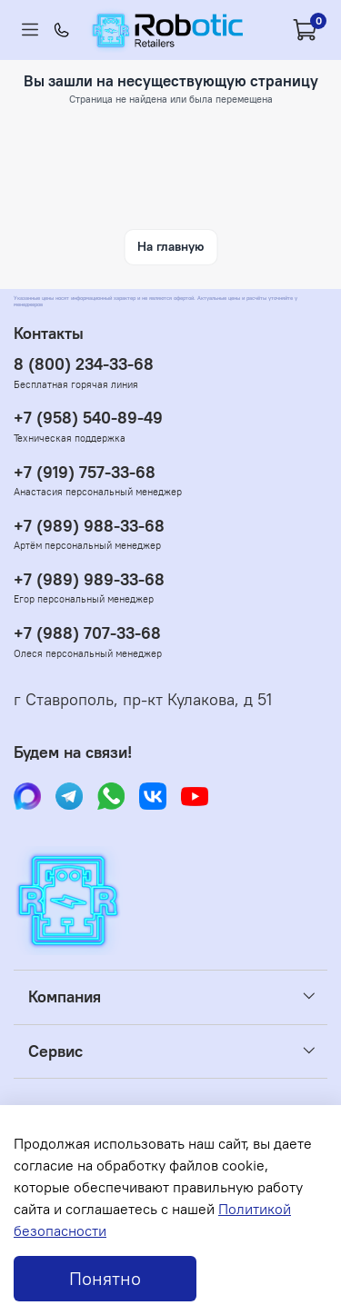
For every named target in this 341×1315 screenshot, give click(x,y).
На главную (170, 246)
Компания (64, 997)
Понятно (105, 1278)
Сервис (55, 1051)
